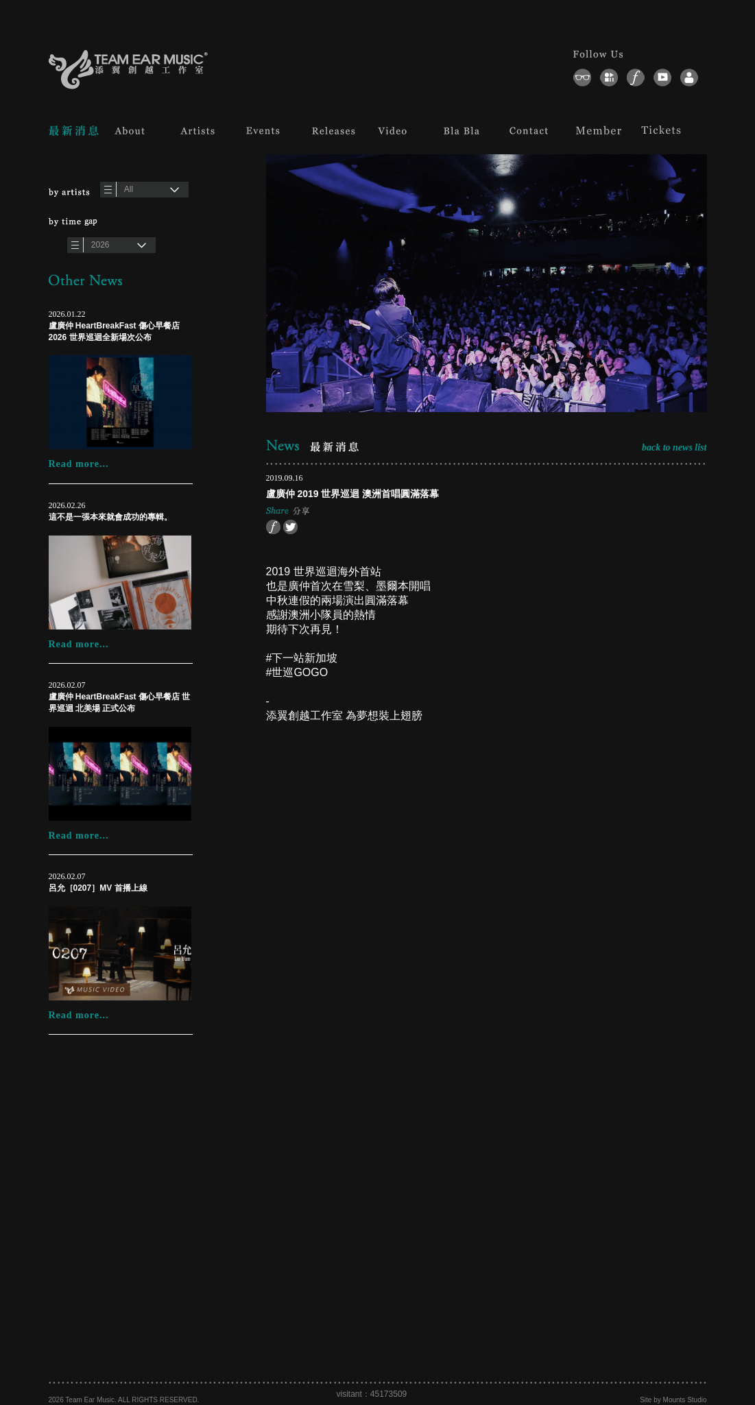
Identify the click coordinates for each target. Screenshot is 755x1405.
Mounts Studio (685, 1400)
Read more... (79, 464)
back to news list (674, 447)
